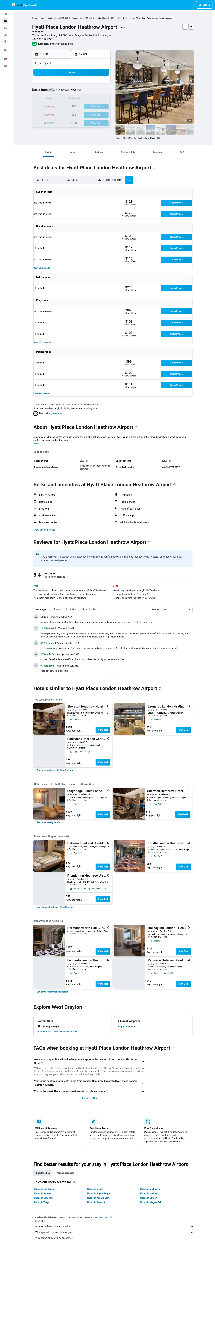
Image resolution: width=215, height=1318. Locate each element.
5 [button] (56, 91)
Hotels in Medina (148, 1193)
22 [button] (79, 106)
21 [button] (71, 106)
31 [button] (94, 114)
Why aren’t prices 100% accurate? (114, 1238)
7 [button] (71, 91)
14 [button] (71, 99)
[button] (5, 4)
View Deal (103, 730)
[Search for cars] (5, 28)
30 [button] (87, 114)
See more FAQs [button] (89, 1098)
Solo (84, 609)
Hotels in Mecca (95, 1189)
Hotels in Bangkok (96, 1202)
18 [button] (102, 99)
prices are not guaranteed (101, 1217)
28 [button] (71, 114)
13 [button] (64, 99)
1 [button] (79, 83)
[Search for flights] (5, 14)
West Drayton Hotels (126, 18)
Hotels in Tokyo (41, 1202)
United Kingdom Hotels (51, 18)
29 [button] (79, 114)
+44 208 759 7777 (42, 39)
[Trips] (5, 50)
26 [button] (56, 114)
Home (34, 18)
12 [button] (56, 99)
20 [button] (64, 106)
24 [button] (94, 106)
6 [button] (64, 91)
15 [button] (79, 99)
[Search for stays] (5, 21)
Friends (96, 609)
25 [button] (102, 106)
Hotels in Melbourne (150, 1189)
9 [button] (87, 91)
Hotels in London (148, 1198)
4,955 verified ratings (61, 43)
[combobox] (177, 609)
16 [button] (87, 99)
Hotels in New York (43, 1198)
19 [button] (56, 106)
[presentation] (158, 138)
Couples (57, 609)
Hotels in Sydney (42, 1193)
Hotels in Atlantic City (98, 1198)
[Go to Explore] (5, 41)
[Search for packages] (5, 34)
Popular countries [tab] (65, 1173)
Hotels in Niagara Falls (151, 1202)
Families (72, 609)
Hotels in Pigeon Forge (98, 1193)
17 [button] (94, 99)
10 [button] (94, 91)
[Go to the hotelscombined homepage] (23, 4)
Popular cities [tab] (43, 1173)
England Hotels (78, 18)
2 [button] (87, 83)
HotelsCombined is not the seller (114, 1226)
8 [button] (79, 91)
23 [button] (87, 106)
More (36, 443)
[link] (54, 770)
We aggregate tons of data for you (114, 1232)
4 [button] (102, 83)
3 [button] (94, 83)
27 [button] (64, 114)
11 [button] (102, 91)
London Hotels (102, 18)
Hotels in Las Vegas (44, 1189)
